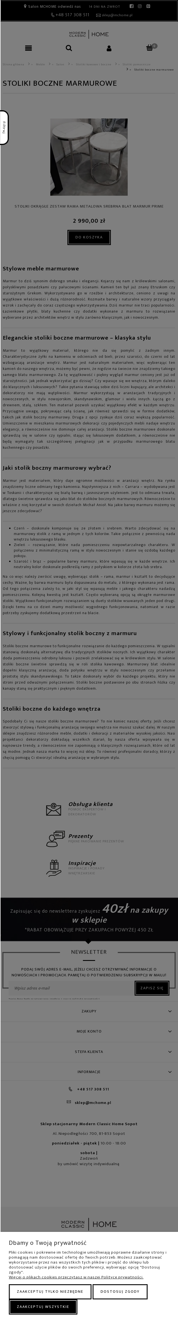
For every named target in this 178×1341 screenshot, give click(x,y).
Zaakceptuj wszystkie (43, 1307)
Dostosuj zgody (120, 1291)
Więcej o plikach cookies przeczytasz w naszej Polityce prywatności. (76, 1277)
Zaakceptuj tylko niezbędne (50, 1291)
